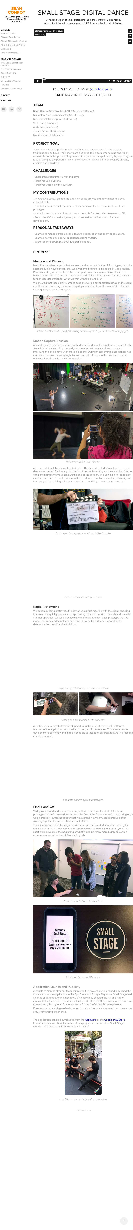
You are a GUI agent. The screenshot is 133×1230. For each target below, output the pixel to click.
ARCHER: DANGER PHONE (13, 44)
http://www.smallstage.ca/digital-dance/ (66, 1026)
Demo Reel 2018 (8, 73)
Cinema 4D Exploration (11, 88)
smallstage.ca (101, 89)
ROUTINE (5, 84)
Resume (6, 100)
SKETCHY (5, 77)
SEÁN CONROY (16, 10)
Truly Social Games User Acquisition (12, 64)
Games (5, 30)
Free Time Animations (11, 69)
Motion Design (11, 59)
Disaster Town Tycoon (11, 37)
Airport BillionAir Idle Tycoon (14, 41)
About (5, 95)
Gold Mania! (6, 48)
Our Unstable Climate (10, 80)
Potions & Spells (8, 33)
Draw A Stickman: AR (10, 52)
